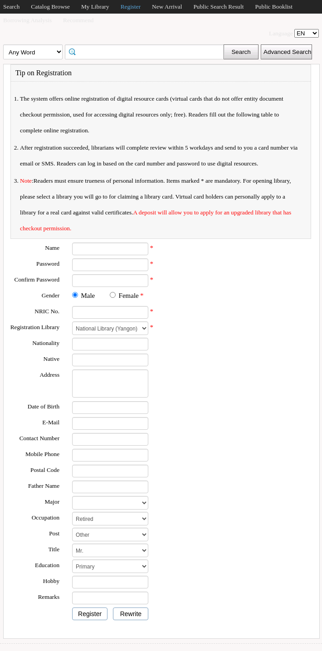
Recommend (78, 20)
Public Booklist (274, 6)
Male (88, 295)
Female (129, 295)
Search (11, 6)
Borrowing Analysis (27, 20)
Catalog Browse (50, 6)
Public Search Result (218, 6)
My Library (95, 6)
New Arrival (167, 6)
